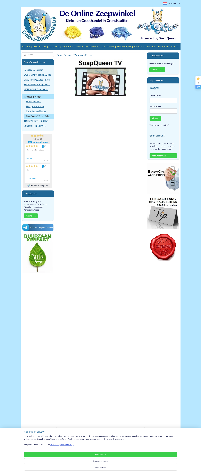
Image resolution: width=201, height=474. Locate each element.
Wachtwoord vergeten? (159, 125)
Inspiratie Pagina (125, 444)
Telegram (154, 441)
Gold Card (58, 444)
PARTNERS (151, 47)
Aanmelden (31, 216)
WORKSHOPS (139, 47)
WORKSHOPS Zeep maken (36, 89)
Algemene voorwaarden (33, 441)
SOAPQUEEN (163, 47)
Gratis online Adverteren (97, 444)
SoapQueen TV (125, 441)
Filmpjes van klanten (35, 106)
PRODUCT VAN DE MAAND (87, 47)
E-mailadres (155, 95)
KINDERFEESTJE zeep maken (37, 84)
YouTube (154, 444)
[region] (81, 464)
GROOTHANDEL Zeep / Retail (37, 79)
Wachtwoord (155, 106)
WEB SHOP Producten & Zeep (37, 74)
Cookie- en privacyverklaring (58, 468)
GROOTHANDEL (39, 47)
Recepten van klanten (36, 111)
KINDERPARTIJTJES (124, 47)
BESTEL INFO (54, 47)
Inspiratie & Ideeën (32, 96)
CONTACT (175, 47)
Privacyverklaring (29, 444)
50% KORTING (67, 47)
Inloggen (155, 118)
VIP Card (58, 441)
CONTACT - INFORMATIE (35, 126)
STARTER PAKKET (107, 47)
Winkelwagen (157, 69)
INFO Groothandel (94, 441)
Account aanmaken (160, 156)
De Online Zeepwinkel (33, 70)
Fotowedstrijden (33, 101)
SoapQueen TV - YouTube (38, 116)
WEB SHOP (26, 47)
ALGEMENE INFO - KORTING (36, 121)
